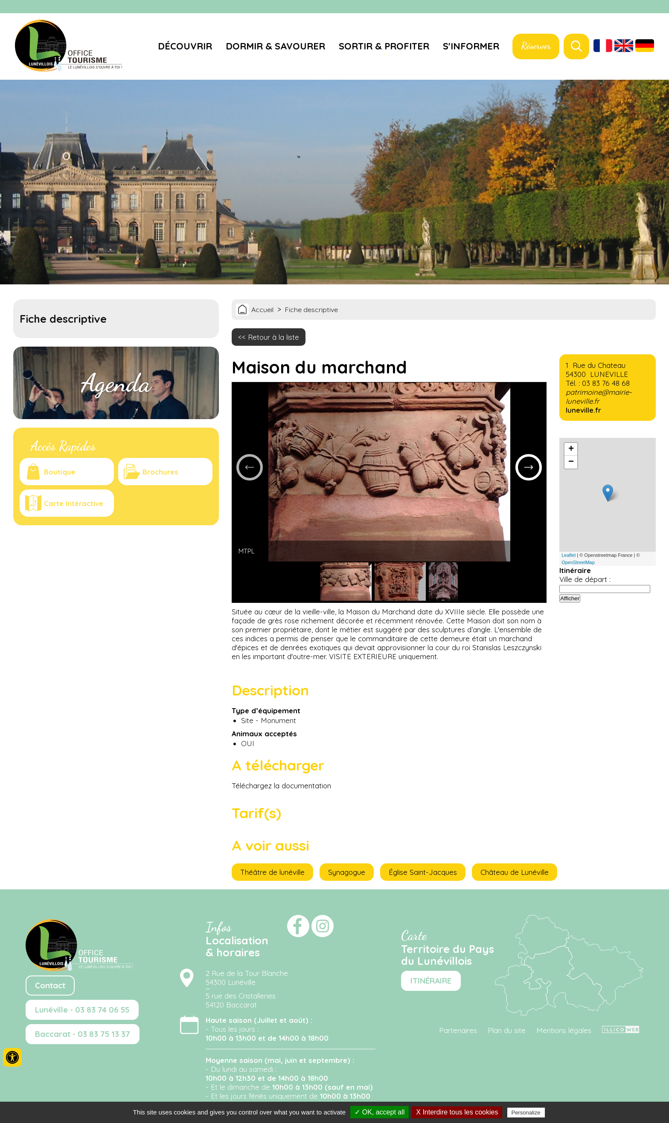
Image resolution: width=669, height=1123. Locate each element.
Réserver (536, 45)
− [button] (571, 462)
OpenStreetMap (578, 562)
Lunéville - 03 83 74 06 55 (82, 1010)
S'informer (471, 46)
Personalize (526, 1112)
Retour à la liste (273, 337)
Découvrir (185, 46)
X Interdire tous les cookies (457, 1112)
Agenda (116, 383)
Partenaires (458, 1030)
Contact (50, 985)
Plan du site (507, 1030)
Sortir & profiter (384, 46)
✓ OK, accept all (379, 1112)
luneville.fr (583, 409)
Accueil (262, 309)
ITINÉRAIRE (430, 981)
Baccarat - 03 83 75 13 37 (82, 1034)
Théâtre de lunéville (272, 872)
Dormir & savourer (275, 46)
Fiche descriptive (311, 309)
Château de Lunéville (514, 872)
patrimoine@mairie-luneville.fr (599, 396)
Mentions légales (563, 1030)
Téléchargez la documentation (281, 785)
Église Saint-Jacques (423, 872)
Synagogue (346, 872)
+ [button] (571, 449)
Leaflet (568, 555)
